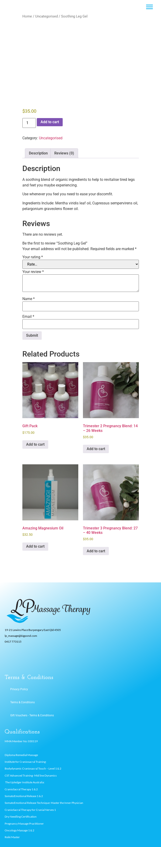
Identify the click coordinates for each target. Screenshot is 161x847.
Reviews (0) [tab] (64, 153)
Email (28, 316)
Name (28, 299)
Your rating (32, 257)
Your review (33, 272)
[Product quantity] (29, 123)
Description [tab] (38, 153)
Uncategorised (46, 16)
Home (27, 16)
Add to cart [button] (35, 444)
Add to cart (50, 122)
